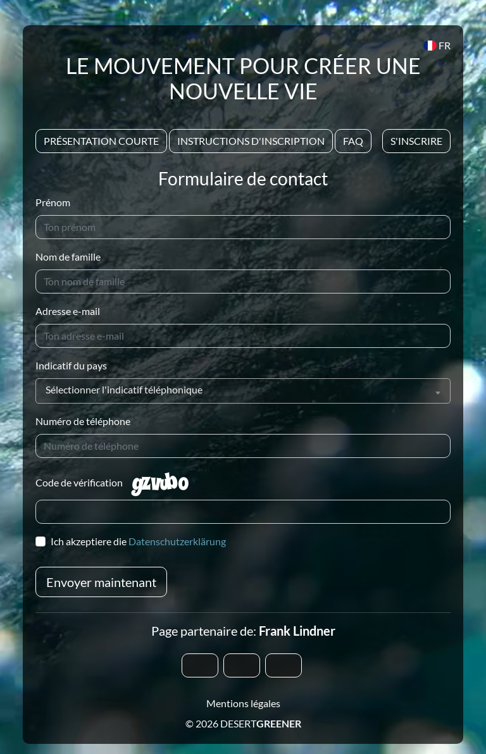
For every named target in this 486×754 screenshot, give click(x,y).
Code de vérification (79, 482)
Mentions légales (243, 703)
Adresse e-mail (67, 311)
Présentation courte (101, 141)
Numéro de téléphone (82, 421)
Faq (353, 141)
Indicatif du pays (71, 365)
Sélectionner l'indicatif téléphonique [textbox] (124, 389)
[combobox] (243, 391)
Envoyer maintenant (101, 582)
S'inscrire (416, 141)
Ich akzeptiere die (138, 541)
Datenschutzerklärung (177, 541)
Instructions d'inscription (251, 141)
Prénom (52, 202)
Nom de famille (68, 256)
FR (437, 45)
